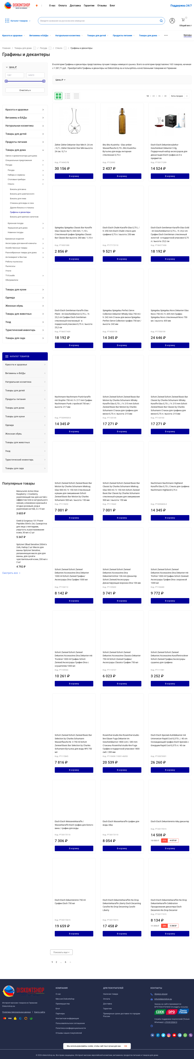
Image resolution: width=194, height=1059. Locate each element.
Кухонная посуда (15, 223)
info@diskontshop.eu (163, 999)
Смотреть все (11, 573)
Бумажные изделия (14, 239)
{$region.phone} (160, 994)
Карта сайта (39, 1012)
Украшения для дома (17, 228)
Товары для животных (18, 313)
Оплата (106, 999)
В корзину (74, 176)
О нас (58, 994)
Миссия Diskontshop (65, 999)
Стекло (58, 48)
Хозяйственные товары (16, 248)
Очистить (25, 90)
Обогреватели (11, 280)
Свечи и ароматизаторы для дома (21, 156)
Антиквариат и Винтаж (16, 257)
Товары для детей (15, 133)
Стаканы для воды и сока (22, 203)
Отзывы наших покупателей (69, 1033)
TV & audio (10, 275)
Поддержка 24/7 (181, 5)
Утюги (8, 271)
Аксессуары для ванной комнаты (21, 243)
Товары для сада (15, 338)
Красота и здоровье (16, 109)
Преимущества (63, 1004)
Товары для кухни (15, 289)
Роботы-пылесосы (14, 262)
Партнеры (60, 1013)
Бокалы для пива (18, 198)
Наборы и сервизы (16, 175)
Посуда (43, 48)
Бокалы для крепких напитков (24, 217)
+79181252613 (170, 1022)
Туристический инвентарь (20, 330)
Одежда (10, 297)
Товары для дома (23, 48)
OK (125, 1046)
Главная (6, 48)
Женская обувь (14, 305)
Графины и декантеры (20, 212)
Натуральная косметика (19, 125)
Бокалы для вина (18, 189)
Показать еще (61, 952)
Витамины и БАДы (16, 117)
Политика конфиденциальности (71, 1028)
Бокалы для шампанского (22, 194)
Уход (8, 322)
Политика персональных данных (16, 1012)
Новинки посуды (15, 232)
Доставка (107, 1004)
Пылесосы (10, 266)
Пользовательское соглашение (70, 1023)
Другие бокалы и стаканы (22, 207)
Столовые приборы (16, 179)
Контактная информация (67, 1018)
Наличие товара (110, 994)
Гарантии (107, 1008)
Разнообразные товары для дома (21, 252)
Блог (58, 1008)
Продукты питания (16, 141)
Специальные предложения (18, 160)
